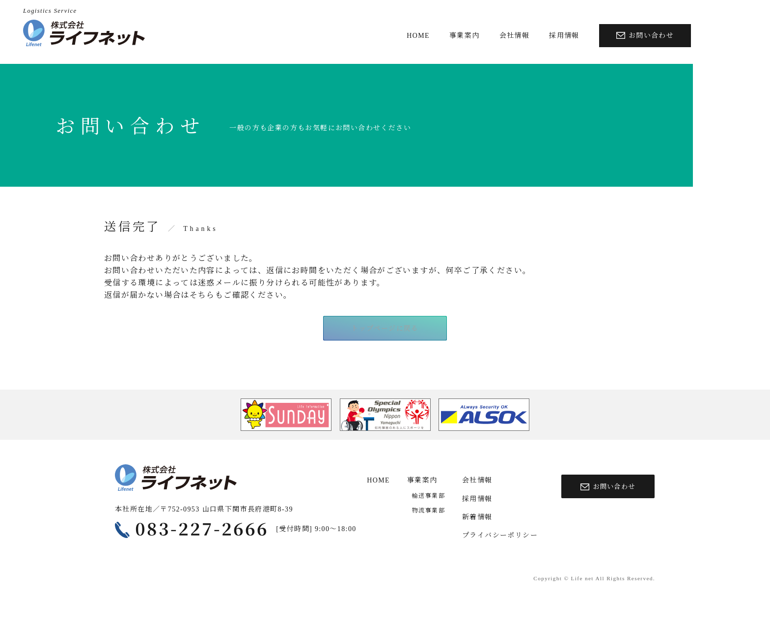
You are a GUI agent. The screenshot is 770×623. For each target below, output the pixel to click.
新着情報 (477, 517)
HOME (418, 35)
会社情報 (514, 35)
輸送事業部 (428, 496)
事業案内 (464, 35)
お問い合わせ (645, 35)
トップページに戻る (385, 329)
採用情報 (564, 35)
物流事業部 (428, 511)
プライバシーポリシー (500, 536)
